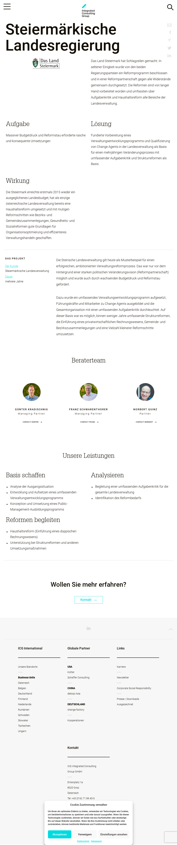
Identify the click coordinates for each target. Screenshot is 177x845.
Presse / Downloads (128, 699)
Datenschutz (83, 841)
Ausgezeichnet (125, 704)
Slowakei (23, 721)
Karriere (121, 667)
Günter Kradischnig (31, 410)
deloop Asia (73, 694)
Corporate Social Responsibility (134, 688)
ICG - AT (89, 11)
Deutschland (25, 694)
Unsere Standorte (27, 667)
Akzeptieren (59, 834)
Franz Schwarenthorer (88, 410)
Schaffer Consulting (78, 678)
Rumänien (23, 710)
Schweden (24, 715)
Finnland (23, 699)
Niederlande (24, 704)
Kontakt (88, 600)
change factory (75, 710)
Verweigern (85, 834)
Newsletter (123, 678)
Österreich (23, 683)
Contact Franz (87, 422)
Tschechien (24, 726)
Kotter (70, 672)
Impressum (96, 841)
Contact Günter (31, 422)
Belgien (22, 688)
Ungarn (22, 731)
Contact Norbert (144, 422)
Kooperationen (75, 721)
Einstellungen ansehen (113, 834)
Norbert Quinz (145, 410)
